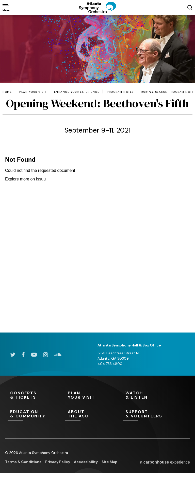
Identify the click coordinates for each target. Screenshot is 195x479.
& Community (36, 414)
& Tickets (36, 395)
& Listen (151, 395)
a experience (165, 462)
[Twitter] (12, 354)
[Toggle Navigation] (6, 7)
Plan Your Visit (32, 92)
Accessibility (86, 461)
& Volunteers (151, 414)
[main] (97, 174)
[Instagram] (45, 354)
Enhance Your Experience (77, 92)
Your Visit (94, 395)
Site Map (110, 461)
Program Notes (120, 92)
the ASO (94, 414)
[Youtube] (34, 354)
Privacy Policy (57, 461)
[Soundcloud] (57, 354)
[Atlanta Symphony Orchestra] (97, 12)
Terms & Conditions (23, 461)
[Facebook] (23, 354)
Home (7, 92)
